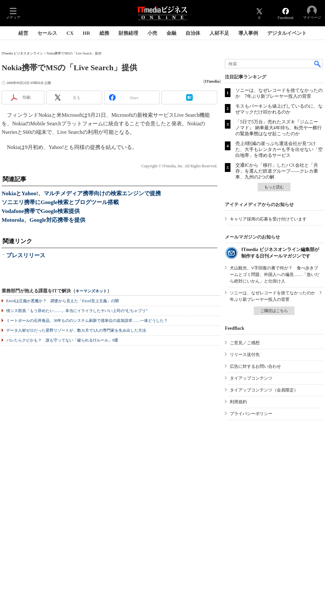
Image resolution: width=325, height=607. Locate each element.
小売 (152, 33)
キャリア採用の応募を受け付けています (268, 219)
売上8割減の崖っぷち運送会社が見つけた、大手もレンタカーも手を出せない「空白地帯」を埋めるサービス (279, 149)
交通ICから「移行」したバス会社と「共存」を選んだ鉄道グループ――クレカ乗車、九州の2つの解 (276, 171)
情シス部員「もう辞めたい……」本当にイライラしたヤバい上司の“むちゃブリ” (77, 310)
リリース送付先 (245, 354)
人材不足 (219, 33)
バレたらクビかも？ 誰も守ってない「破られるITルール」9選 (62, 340)
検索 (318, 63)
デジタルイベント (287, 33)
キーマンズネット (91, 291)
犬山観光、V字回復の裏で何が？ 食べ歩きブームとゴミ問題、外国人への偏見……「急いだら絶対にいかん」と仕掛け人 (274, 274)
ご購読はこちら (274, 310)
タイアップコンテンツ (251, 378)
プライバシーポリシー (251, 413)
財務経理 (128, 33)
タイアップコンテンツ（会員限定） (264, 389)
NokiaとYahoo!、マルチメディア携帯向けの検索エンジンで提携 (81, 193)
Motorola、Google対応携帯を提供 (43, 220)
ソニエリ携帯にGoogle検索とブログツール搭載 (60, 202)
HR (86, 33)
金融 (171, 33)
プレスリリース (25, 255)
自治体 (192, 33)
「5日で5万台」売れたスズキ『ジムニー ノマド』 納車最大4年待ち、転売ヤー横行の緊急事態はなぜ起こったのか (278, 127)
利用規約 (238, 401)
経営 (23, 33)
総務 (104, 33)
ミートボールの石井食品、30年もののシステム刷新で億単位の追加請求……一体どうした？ (87, 320)
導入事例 (248, 33)
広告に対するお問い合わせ (255, 366)
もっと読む (274, 187)
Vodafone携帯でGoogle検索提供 (41, 211)
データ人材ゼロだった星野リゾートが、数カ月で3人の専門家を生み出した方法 (76, 330)
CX (70, 33)
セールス (47, 33)
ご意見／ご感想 (245, 342)
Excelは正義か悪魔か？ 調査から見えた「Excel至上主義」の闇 (62, 301)
